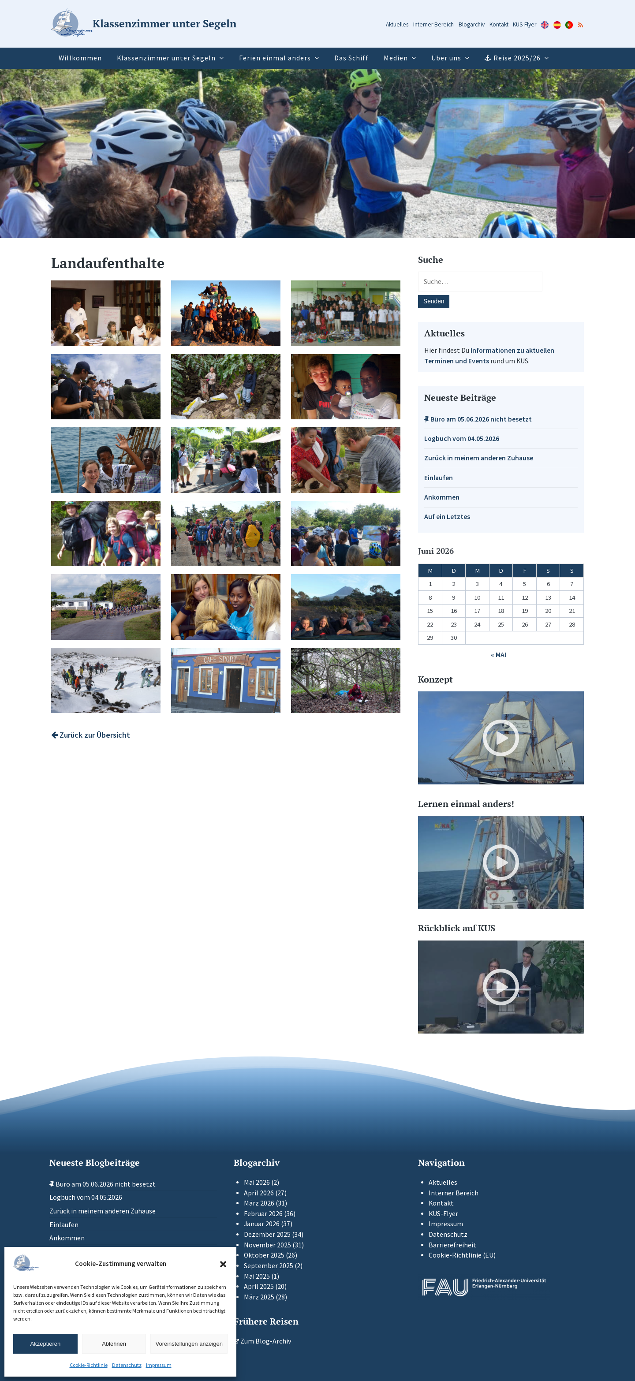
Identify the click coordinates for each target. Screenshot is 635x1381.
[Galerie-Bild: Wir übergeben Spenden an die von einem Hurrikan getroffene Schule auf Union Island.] (345, 313)
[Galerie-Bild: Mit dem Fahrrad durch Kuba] (106, 607)
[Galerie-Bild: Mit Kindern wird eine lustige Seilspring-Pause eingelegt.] (225, 460)
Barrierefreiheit (452, 1245)
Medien (396, 58)
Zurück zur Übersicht (90, 735)
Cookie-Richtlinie (89, 1365)
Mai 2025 (257, 1276)
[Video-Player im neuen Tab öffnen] (501, 738)
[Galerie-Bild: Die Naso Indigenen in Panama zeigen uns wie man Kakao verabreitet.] (345, 460)
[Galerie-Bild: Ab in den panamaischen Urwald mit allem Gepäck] (225, 534)
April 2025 (259, 1286)
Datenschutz (127, 1365)
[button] (223, 1264)
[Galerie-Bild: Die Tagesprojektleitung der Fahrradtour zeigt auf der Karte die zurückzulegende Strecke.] (345, 534)
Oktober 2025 (264, 1255)
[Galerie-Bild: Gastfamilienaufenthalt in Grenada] (345, 387)
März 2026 (259, 1203)
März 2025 (259, 1297)
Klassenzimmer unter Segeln (166, 58)
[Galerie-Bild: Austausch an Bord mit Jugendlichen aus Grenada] (106, 460)
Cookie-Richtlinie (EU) (462, 1255)
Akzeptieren (45, 1343)
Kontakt (498, 24)
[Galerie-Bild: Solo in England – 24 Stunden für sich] (345, 680)
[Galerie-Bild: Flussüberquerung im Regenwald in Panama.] (106, 534)
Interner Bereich (433, 24)
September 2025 (268, 1266)
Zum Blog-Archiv (262, 1341)
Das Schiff (351, 58)
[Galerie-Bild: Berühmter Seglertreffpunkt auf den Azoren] (225, 680)
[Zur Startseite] (143, 24)
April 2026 (259, 1193)
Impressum (159, 1365)
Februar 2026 (263, 1213)
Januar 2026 (262, 1224)
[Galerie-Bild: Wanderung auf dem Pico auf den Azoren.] (106, 680)
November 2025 (267, 1245)
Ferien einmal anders (275, 58)
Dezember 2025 (267, 1234)
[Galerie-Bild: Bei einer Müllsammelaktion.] (225, 387)
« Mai (498, 654)
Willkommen (80, 58)
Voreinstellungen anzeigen (189, 1343)
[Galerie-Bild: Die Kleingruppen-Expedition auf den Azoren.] (345, 607)
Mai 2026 (257, 1182)
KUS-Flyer (524, 24)
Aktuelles (397, 24)
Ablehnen (114, 1343)
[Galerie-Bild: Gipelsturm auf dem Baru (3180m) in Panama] (225, 313)
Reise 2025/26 (517, 58)
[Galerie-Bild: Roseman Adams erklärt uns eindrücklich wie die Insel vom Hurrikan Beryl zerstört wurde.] (106, 387)
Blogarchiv (472, 24)
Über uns (446, 58)
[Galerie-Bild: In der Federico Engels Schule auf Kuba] (225, 607)
